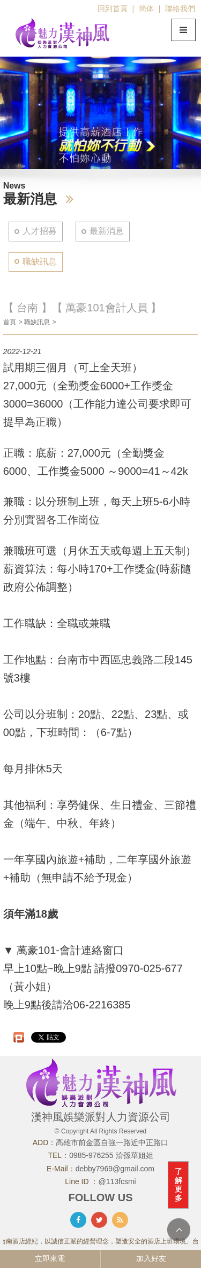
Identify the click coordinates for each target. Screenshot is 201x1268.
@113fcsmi (117, 1181)
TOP (178, 1229)
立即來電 (50, 1258)
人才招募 (40, 231)
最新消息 (107, 231)
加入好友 (151, 1258)
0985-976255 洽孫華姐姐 (111, 1155)
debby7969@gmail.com (115, 1168)
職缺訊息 (40, 261)
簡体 (146, 8)
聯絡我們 (180, 8)
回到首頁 (113, 8)
